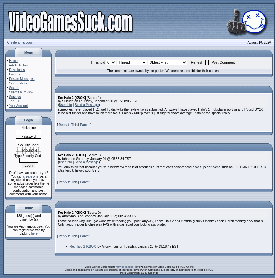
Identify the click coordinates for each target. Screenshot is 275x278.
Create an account (20, 42)
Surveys (15, 97)
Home (13, 61)
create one (30, 176)
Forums (14, 74)
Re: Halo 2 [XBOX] (83, 246)
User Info (65, 105)
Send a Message (87, 105)
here (34, 233)
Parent (84, 124)
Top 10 (14, 101)
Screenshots (18, 83)
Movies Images (124, 266)
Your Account (18, 106)
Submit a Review (21, 92)
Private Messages (21, 79)
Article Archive (19, 65)
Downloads (17, 70)
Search (14, 88)
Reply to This (68, 124)
